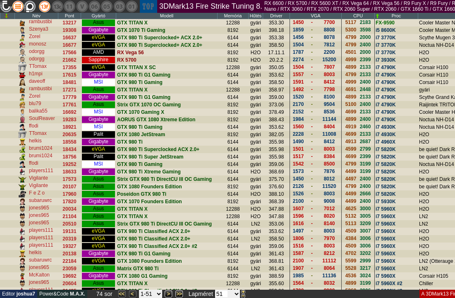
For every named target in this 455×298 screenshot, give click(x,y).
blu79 (35, 103)
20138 (69, 254)
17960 (69, 194)
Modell (166, 15)
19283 (69, 120)
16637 (69, 38)
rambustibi (40, 21)
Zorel (34, 36)
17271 (69, 90)
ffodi (33, 126)
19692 (69, 276)
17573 (69, 179)
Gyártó (98, 15)
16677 (69, 45)
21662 (69, 60)
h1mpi (36, 74)
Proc (396, 15)
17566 (69, 52)
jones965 (39, 208)
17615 (69, 75)
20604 (69, 283)
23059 (69, 269)
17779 (69, 97)
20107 (69, 187)
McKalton (39, 275)
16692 (69, 112)
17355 (69, 67)
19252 (69, 164)
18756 (69, 157)
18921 (69, 127)
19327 (69, 246)
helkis (35, 141)
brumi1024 (41, 148)
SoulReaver (42, 118)
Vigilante (38, 178)
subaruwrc (40, 200)
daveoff (37, 81)
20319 (69, 239)
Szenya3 (38, 29)
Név (36, 15)
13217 (69, 23)
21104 (69, 216)
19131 (69, 231)
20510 (69, 224)
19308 (69, 30)
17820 (69, 201)
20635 (69, 134)
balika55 (38, 111)
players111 (41, 170)
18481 (69, 82)
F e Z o (37, 193)
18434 (69, 149)
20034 (69, 209)
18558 (69, 142)
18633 (69, 172)
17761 (69, 105)
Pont (69, 15)
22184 (69, 261)
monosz (37, 44)
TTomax (38, 66)
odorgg (36, 51)
